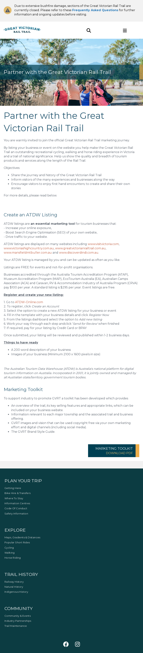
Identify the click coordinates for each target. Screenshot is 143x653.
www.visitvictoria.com (103, 244)
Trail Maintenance (15, 625)
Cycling (9, 547)
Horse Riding (12, 557)
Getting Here (12, 488)
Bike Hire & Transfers (17, 493)
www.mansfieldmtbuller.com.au (28, 252)
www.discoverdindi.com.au (78, 252)
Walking (9, 552)
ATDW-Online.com (29, 302)
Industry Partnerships (17, 620)
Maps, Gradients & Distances (22, 537)
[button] (113, 450)
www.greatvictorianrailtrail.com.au (80, 248)
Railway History (14, 581)
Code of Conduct (15, 508)
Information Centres (17, 503)
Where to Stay (13, 498)
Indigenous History (16, 591)
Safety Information (16, 513)
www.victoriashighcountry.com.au (29, 248)
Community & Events (17, 615)
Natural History (13, 586)
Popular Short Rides (17, 542)
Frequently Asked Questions (95, 10)
